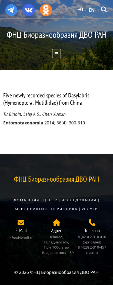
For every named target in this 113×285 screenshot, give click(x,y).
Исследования (79, 200)
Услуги (90, 208)
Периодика (64, 208)
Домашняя (26, 200)
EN (92, 10)
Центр (50, 200)
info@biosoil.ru (21, 237)
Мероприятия (31, 208)
